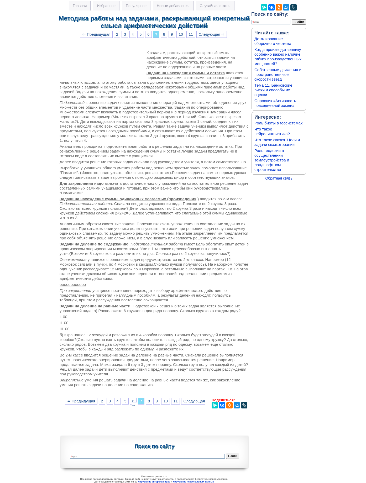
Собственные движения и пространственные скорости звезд (277, 74)
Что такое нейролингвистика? (272, 131)
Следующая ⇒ (211, 34)
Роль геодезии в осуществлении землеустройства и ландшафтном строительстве (271, 160)
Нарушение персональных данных (193, 481)
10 (181, 34)
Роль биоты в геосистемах (278, 123)
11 (191, 34)
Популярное (136, 6)
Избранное (106, 6)
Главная (80, 6)
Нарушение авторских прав (154, 481)
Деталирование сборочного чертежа (272, 41)
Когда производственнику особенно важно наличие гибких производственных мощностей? (277, 56)
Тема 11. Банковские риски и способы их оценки (273, 90)
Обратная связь (278, 178)
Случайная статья (215, 6)
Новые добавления (173, 6)
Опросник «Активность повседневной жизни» (275, 103)
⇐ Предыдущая (96, 34)
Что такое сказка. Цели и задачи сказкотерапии (277, 142)
